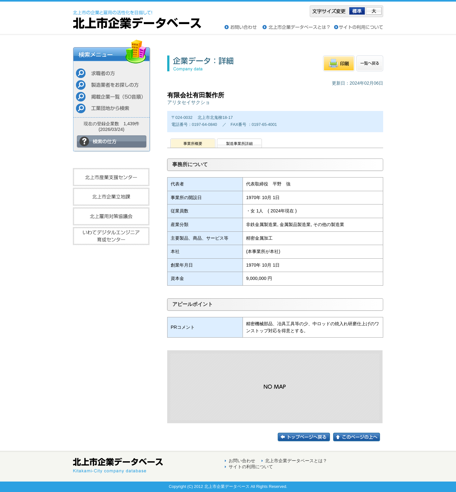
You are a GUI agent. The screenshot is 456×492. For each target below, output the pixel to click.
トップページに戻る (305, 437)
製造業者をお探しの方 (111, 85)
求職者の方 (111, 73)
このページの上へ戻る (358, 437)
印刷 (339, 63)
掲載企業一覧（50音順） (111, 96)
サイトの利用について (358, 27)
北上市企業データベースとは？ (296, 460)
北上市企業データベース (137, 15)
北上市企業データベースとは (298, 27)
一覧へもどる (369, 63)
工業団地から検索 (111, 108)
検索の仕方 (111, 141)
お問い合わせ (244, 27)
